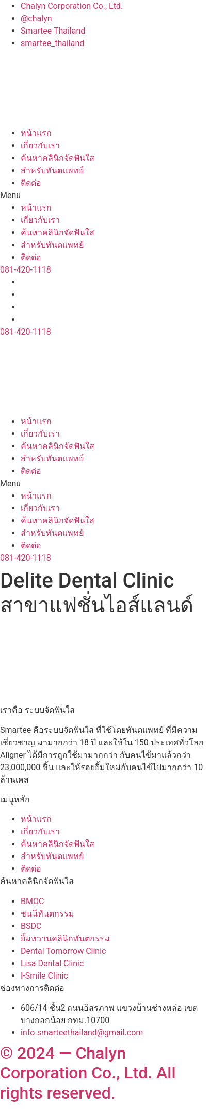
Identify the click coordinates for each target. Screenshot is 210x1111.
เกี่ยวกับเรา (40, 146)
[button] (105, 195)
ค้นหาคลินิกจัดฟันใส (57, 158)
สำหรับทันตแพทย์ (52, 170)
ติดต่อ (31, 183)
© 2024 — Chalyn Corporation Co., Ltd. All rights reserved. (88, 1073)
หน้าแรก (36, 133)
